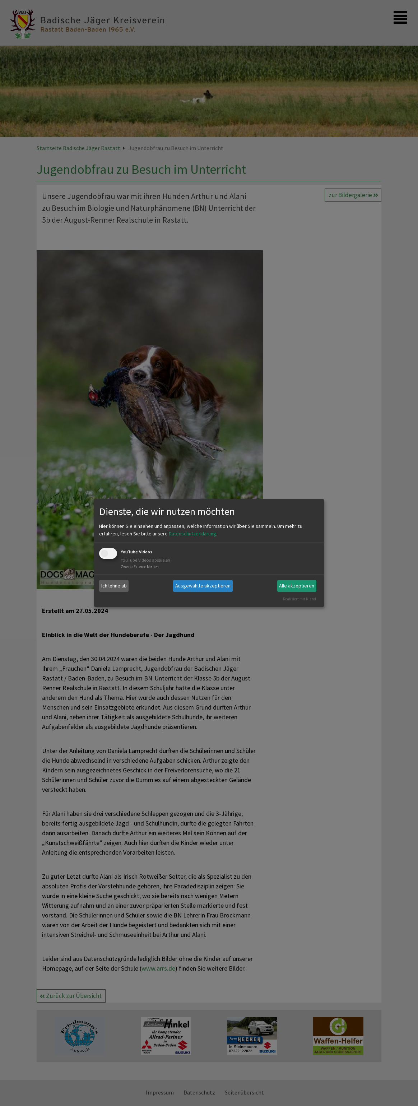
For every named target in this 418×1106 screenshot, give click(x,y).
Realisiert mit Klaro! (299, 598)
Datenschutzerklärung (192, 533)
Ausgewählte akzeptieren (203, 585)
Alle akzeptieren (296, 585)
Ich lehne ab (114, 585)
